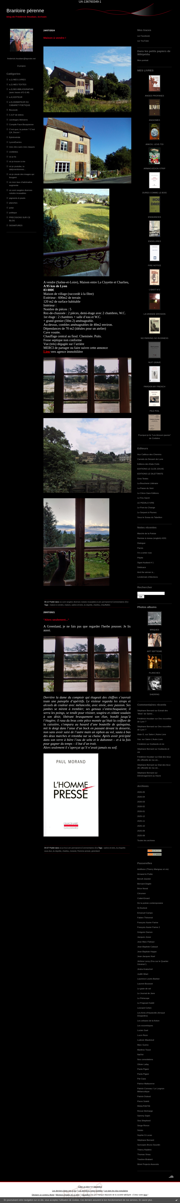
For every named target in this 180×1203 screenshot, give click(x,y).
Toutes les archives (146, 840)
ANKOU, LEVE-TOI (154, 144)
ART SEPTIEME (154, 651)
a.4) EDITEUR (15, 97)
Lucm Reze (142, 1035)
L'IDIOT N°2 (154, 289)
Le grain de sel (144, 988)
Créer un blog (84, 1187)
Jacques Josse (144, 937)
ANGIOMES (154, 120)
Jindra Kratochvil (145, 969)
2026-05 (141, 792)
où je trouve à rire (17, 161)
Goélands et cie (157, 744)
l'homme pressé (83, 851)
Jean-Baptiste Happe (147, 951)
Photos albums (146, 607)
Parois (140, 548)
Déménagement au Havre (149, 776)
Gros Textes (142, 478)
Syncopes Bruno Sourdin (148, 1145)
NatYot (140, 1054)
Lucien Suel (142, 1030)
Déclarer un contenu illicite (43, 1195)
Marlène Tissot (144, 1050)
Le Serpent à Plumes (147, 512)
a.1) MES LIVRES (17, 79)
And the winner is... (146, 572)
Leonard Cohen (144, 1008)
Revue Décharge (145, 1111)
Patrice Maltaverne (146, 1083)
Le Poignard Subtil (145, 1003)
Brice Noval (142, 888)
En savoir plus (145, 1200)
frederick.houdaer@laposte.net (21, 58)
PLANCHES (154, 673)
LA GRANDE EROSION (155, 314)
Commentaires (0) (119, 602)
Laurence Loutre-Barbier (148, 979)
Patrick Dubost (144, 1096)
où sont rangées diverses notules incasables (78, 602)
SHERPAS (154, 694)
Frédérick (141, 744)
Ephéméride (14, 137)
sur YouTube (143, 41)
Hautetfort (98, 1187)
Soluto (140, 1130)
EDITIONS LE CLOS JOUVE (150, 469)
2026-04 (141, 797)
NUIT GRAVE (154, 362)
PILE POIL (154, 411)
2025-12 (141, 816)
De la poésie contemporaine (150, 903)
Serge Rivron (143, 1125)
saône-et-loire (77, 605)
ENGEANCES (154, 217)
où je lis (12, 157)
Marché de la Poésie (146, 533)
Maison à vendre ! (54, 37)
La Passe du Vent (145, 488)
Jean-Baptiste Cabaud (147, 946)
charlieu (96, 605)
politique (13, 212)
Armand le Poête (145, 874)
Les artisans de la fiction (148, 1020)
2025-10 (141, 826)
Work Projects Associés (148, 1164)
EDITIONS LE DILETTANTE (150, 473)
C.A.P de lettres (16, 115)
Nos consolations (145, 1059)
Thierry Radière (144, 1149)
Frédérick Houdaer (145, 718)
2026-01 (141, 811)
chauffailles (105, 605)
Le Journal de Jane (146, 993)
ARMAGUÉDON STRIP (154, 168)
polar (11, 208)
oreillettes (13, 152)
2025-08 (141, 835)
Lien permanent (104, 602)
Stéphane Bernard (145, 710)
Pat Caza (141, 1078)
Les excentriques (145, 1025)
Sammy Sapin (143, 1115)
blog (145, 1195)
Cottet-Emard (143, 898)
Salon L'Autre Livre (157, 734)
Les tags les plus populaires (116, 1191)
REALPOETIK (143, 1106)
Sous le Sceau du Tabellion (149, 517)
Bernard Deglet (144, 884)
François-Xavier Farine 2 (148, 927)
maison (67, 605)
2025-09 (141, 831)
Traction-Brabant (145, 1159)
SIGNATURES (15, 225)
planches (13, 203)
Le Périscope (143, 998)
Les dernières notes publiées (90, 1191)
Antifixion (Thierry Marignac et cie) (153, 869)
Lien (47, 351)
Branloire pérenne (25, 10)
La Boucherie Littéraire (147, 483)
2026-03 (141, 801)
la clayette (88, 605)
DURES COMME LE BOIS (154, 192)
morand (73, 851)
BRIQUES (154, 629)
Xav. (139, 739)
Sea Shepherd (143, 1120)
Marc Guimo (143, 1045)
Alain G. (141, 734)
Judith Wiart (142, 974)
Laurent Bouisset (145, 983)
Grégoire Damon (145, 932)
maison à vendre (56, 605)
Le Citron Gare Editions (148, 493)
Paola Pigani (143, 1069)
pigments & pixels (17, 198)
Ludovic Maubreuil (145, 1040)
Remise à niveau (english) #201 (151, 538)
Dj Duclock (142, 908)
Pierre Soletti (143, 1101)
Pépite (140, 557)
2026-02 (141, 806)
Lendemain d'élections (147, 577)
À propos (21, 66)
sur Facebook (143, 36)
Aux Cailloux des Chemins (149, 454)
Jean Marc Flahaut (145, 942)
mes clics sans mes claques (22, 147)
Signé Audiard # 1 (145, 562)
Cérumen (141, 893)
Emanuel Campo (145, 913)
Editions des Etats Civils (148, 464)
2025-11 (141, 821)
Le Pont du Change (146, 507)
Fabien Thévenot (145, 917)
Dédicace (141, 567)
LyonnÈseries (15, 142)
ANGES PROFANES (154, 95)
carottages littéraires (18, 120)
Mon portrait (142, 60)
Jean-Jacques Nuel (146, 956)
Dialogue (141, 543)
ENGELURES (154, 241)
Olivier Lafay (143, 1064)
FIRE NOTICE (154, 265)
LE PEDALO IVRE (145, 503)
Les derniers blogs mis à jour (64, 1191)
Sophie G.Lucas (144, 1135)
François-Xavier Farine (147, 922)
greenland (95, 851)
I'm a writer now (144, 553)
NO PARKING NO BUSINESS (154, 338)
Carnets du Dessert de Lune (150, 459)
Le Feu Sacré (143, 498)
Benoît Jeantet (144, 879)
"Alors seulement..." (56, 619)
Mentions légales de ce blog (67, 1195)
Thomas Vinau (144, 1154)
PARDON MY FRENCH (154, 386)
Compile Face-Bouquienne (21, 124)
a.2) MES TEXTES (17, 84)
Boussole (13, 110)
